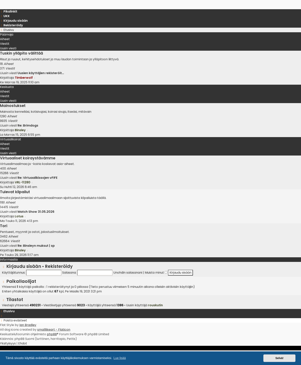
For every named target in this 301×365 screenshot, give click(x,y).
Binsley (20, 130)
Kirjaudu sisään (23, 266)
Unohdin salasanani (127, 272)
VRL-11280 (22, 182)
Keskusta (7, 87)
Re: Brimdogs (28, 125)
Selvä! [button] (279, 358)
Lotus (19, 216)
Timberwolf (24, 77)
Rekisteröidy (59, 266)
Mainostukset (13, 105)
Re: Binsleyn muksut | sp (36, 245)
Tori (3, 225)
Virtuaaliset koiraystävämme (27, 158)
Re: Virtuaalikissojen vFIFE (37, 177)
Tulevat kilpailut (15, 192)
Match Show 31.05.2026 (36, 211)
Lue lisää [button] (119, 358)
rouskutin (155, 305)
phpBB (52, 334)
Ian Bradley (27, 325)
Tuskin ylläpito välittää (21, 53)
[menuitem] (5, 16)
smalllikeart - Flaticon (53, 329)
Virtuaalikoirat (10, 139)
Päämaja (6, 34)
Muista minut (156, 272)
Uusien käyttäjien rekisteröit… (41, 73)
